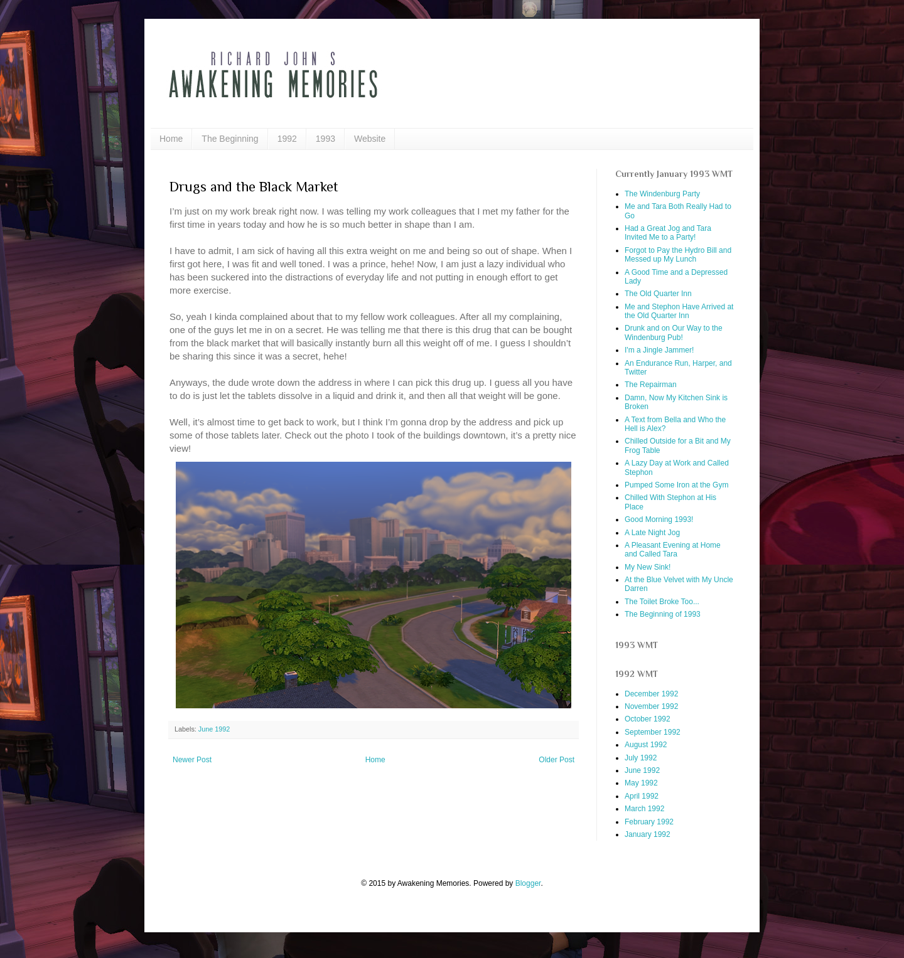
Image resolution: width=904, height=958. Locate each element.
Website (369, 139)
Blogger (528, 883)
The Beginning (230, 139)
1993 (325, 139)
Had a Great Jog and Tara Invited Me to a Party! (668, 233)
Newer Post (192, 759)
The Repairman (651, 384)
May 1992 (641, 783)
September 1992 (653, 732)
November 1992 (651, 706)
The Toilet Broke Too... (662, 601)
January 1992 (647, 834)
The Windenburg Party (662, 193)
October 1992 (647, 719)
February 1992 (649, 821)
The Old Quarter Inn (658, 293)
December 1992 (651, 693)
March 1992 (644, 808)
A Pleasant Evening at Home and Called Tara (673, 549)
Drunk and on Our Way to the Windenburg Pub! (674, 332)
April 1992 (642, 796)
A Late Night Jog (652, 532)
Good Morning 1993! (659, 519)
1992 (287, 139)
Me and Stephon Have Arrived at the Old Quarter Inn (679, 311)
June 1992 (214, 729)
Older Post (556, 759)
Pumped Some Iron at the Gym (676, 485)
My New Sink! (647, 567)
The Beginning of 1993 (663, 614)
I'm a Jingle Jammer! (659, 350)
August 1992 (646, 744)
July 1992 (641, 757)
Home (171, 139)
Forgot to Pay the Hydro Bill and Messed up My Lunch (678, 254)
